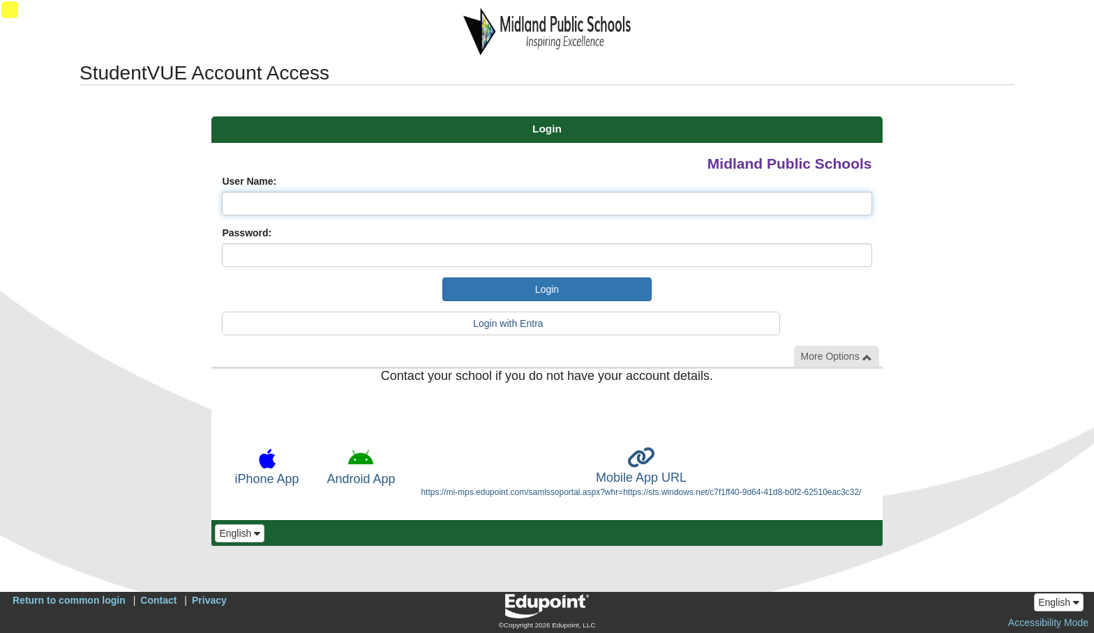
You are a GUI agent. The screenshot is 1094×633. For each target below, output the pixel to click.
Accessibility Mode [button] (1048, 622)
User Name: (249, 181)
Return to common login (69, 600)
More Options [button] (836, 357)
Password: (246, 232)
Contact (158, 600)
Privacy (209, 600)
